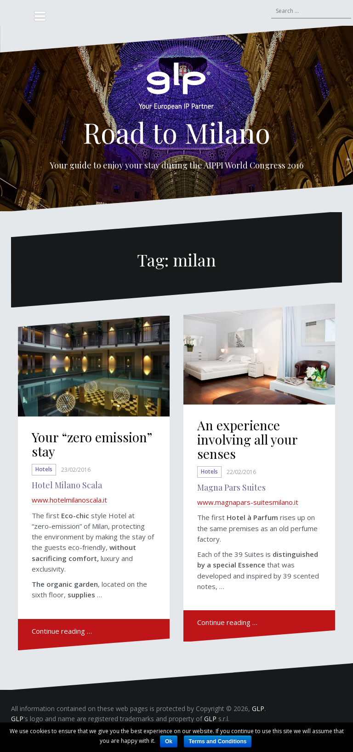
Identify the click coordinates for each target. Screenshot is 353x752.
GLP (258, 708)
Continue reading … (62, 631)
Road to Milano (176, 132)
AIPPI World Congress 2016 (253, 165)
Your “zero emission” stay (92, 444)
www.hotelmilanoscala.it (69, 499)
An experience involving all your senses (247, 439)
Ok (168, 741)
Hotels (43, 470)
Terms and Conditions (218, 741)
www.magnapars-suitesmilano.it (247, 502)
